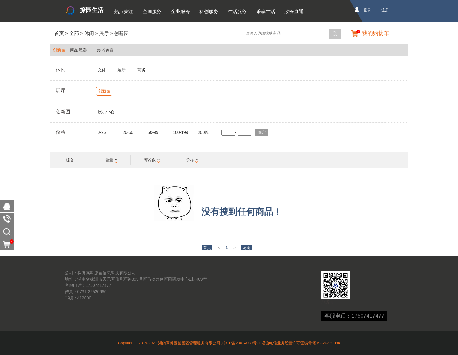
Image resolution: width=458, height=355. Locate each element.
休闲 (89, 33)
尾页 (246, 247)
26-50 (127, 132)
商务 (141, 70)
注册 (385, 10)
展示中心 (106, 111)
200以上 (205, 132)
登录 (367, 10)
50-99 (153, 132)
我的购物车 (375, 33)
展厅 (104, 33)
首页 (59, 33)
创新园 (121, 33)
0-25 (102, 132)
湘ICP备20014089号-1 (240, 343)
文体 (102, 70)
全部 (73, 33)
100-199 (180, 132)
